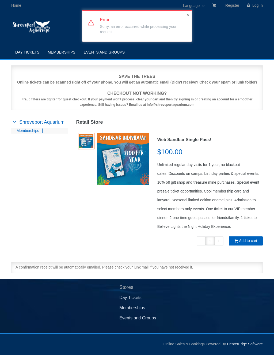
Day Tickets (27, 52)
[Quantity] (210, 241)
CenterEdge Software (245, 344)
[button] (201, 241)
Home (16, 5)
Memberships (61, 52)
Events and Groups (104, 52)
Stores (126, 287)
